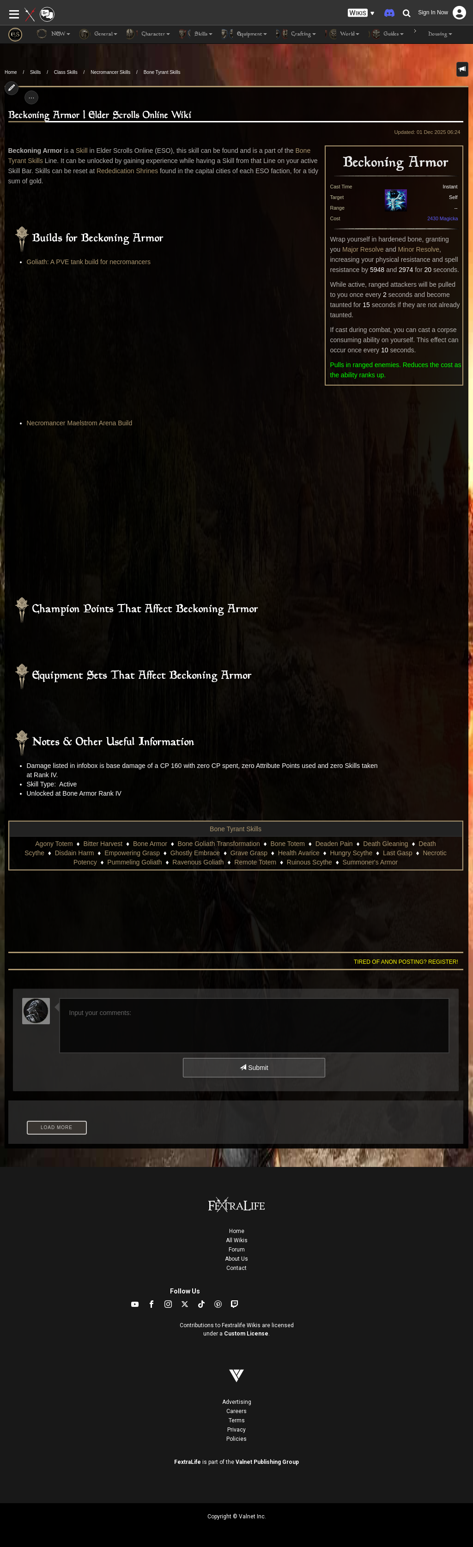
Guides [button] (386, 34)
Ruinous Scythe (309, 862)
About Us (236, 1259)
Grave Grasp (248, 853)
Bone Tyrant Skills (162, 72)
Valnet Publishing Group (267, 1462)
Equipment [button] (244, 34)
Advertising (236, 1402)
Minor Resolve (418, 249)
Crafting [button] (296, 34)
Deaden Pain (334, 843)
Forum (237, 1249)
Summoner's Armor (370, 862)
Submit (254, 1067)
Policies (236, 1439)
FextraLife (187, 1462)
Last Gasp (397, 853)
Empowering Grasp (132, 853)
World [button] (342, 34)
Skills (35, 72)
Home (11, 72)
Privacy (236, 1429)
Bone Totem (288, 843)
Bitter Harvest (102, 843)
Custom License (246, 1333)
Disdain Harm (74, 853)
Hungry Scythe (351, 853)
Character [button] (148, 34)
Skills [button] (195, 34)
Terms (237, 1420)
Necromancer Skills (110, 72)
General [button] (98, 34)
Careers (236, 1411)
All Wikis (237, 1240)
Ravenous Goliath (198, 862)
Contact (236, 1268)
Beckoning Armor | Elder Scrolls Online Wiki (100, 115)
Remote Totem (255, 862)
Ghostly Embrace (195, 853)
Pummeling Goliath (134, 862)
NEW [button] (53, 34)
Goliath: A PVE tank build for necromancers (89, 262)
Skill (82, 150)
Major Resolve (362, 249)
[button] (361, 13)
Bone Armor (150, 843)
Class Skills (66, 72)
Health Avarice (299, 853)
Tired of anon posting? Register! (406, 962)
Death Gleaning (385, 843)
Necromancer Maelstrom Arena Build (80, 423)
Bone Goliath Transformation (219, 843)
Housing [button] (432, 34)
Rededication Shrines (127, 171)
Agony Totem (54, 843)
